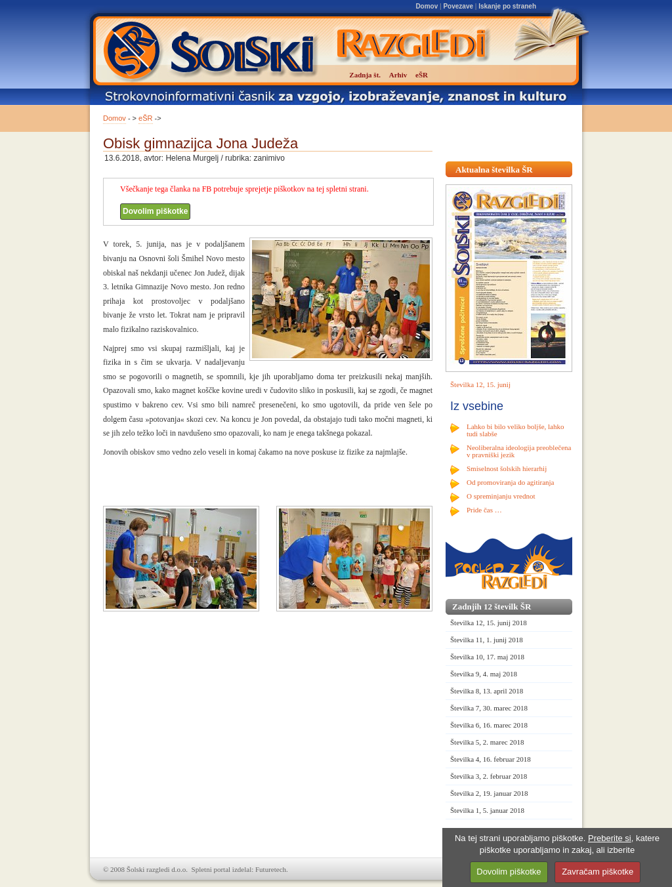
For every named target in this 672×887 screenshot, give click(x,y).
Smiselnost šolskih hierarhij (507, 468)
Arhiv (398, 75)
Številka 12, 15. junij (480, 384)
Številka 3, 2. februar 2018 (488, 776)
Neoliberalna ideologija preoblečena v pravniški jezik (519, 451)
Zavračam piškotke (597, 872)
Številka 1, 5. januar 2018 (487, 810)
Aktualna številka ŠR (494, 170)
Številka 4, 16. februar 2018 (490, 759)
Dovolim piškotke (155, 211)
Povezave (458, 6)
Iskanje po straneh (507, 6)
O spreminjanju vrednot (501, 496)
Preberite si (609, 838)
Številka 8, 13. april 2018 (486, 691)
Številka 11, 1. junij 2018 (486, 640)
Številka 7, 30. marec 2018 (489, 708)
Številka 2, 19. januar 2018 (489, 793)
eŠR (145, 118)
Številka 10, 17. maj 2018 (487, 657)
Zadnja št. (365, 75)
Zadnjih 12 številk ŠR (491, 606)
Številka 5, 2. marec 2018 (487, 742)
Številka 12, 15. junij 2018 (488, 623)
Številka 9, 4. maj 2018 (483, 674)
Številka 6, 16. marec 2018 (489, 725)
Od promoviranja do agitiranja (511, 482)
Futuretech (270, 869)
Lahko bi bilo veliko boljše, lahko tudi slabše (515, 430)
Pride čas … (484, 510)
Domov (426, 6)
